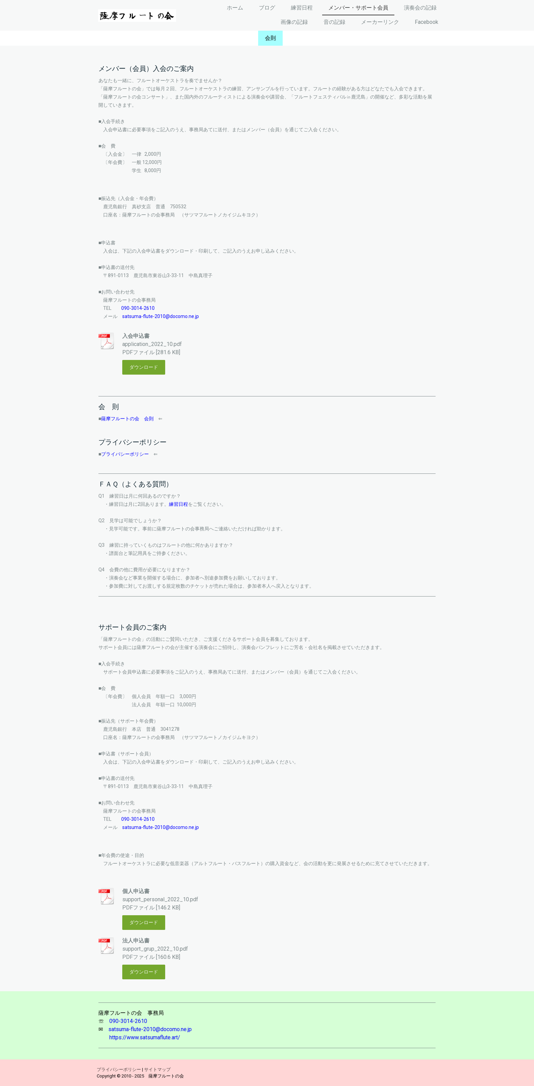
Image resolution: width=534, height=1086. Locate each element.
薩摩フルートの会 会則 (127, 418)
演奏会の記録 (420, 7)
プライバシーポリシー (125, 454)
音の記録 (334, 22)
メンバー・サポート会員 (358, 7)
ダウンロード (143, 367)
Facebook (426, 22)
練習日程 (302, 7)
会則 (270, 38)
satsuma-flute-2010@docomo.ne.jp (160, 316)
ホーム (235, 7)
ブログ (267, 7)
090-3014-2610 (138, 308)
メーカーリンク (380, 22)
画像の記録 (294, 22)
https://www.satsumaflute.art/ (144, 1037)
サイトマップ (157, 1069)
